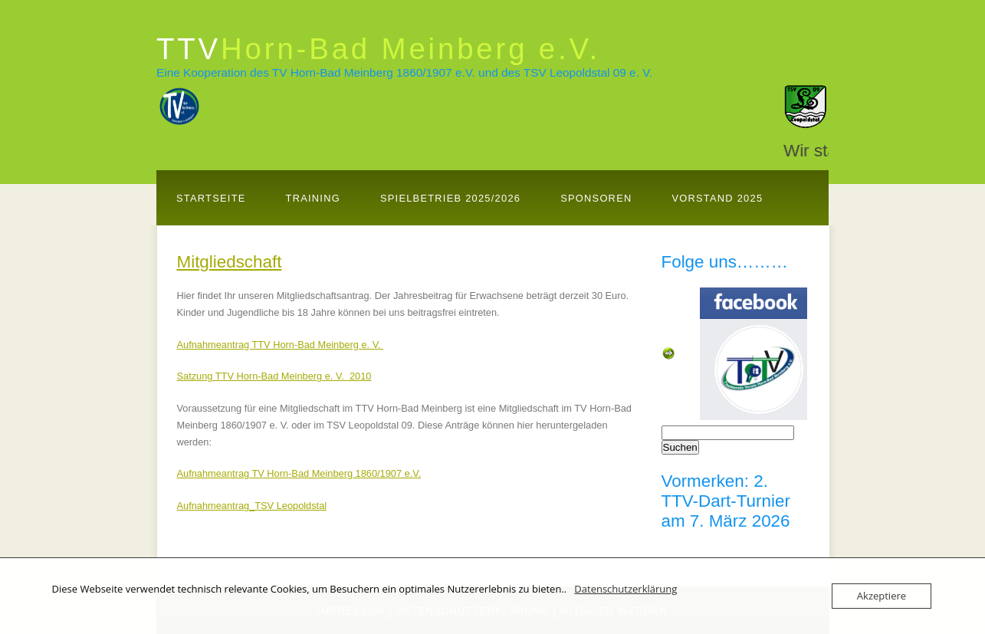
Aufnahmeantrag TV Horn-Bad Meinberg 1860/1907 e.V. (299, 473)
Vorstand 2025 (717, 198)
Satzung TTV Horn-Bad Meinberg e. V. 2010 (274, 376)
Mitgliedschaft (229, 261)
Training (313, 198)
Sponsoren (596, 198)
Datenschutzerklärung (625, 589)
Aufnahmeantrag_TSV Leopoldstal (252, 505)
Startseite (211, 198)
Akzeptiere (881, 596)
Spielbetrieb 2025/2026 (450, 198)
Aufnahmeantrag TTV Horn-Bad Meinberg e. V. (280, 344)
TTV (378, 48)
